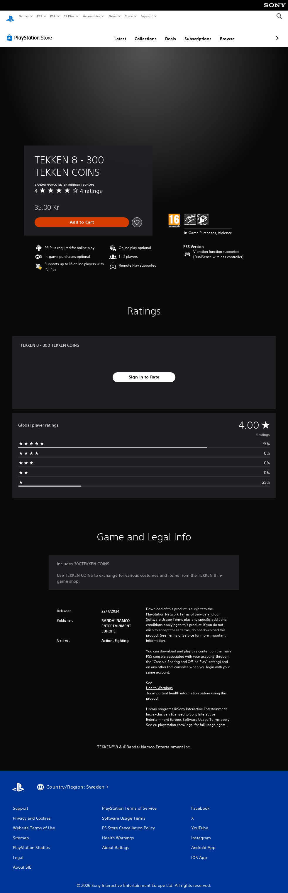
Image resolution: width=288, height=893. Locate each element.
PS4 (53, 16)
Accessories (91, 16)
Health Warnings (159, 682)
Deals (139, 33)
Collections (115, 33)
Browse (196, 33)
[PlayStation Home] (10, 16)
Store (129, 16)
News (113, 16)
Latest (89, 33)
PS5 (39, 16)
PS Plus (69, 16)
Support (146, 16)
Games (23, 16)
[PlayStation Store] (30, 32)
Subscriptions (166, 33)
